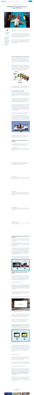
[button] (9, 1)
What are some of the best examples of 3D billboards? (7, 40)
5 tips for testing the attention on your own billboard (7, 44)
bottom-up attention (23, 119)
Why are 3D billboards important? (7, 39)
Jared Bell (25, 34)
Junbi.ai (16, 369)
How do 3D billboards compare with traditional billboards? (7, 42)
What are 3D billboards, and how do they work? (7, 37)
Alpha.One (13, 369)
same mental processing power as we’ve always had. (21, 113)
